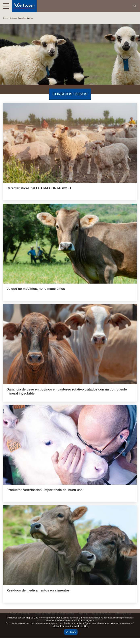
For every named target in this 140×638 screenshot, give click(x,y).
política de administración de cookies (70, 626)
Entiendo (71, 632)
